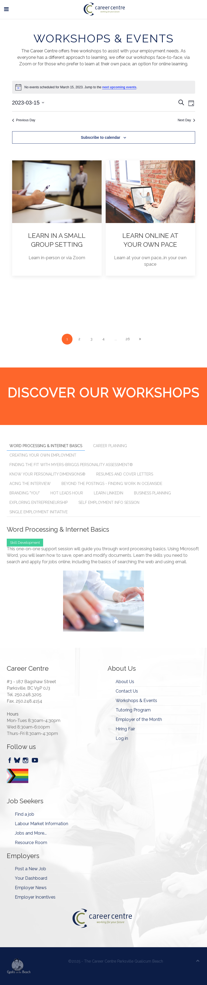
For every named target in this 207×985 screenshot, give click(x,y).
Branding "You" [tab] (24, 493)
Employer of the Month (139, 719)
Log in (122, 738)
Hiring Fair (125, 728)
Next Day (186, 120)
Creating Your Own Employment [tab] (42, 455)
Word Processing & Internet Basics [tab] (45, 446)
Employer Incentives (35, 897)
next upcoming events (119, 87)
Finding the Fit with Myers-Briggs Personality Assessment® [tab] (71, 465)
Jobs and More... (31, 833)
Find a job (24, 814)
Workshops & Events (136, 700)
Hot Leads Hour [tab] (66, 493)
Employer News (31, 887)
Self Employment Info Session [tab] (108, 502)
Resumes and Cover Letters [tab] (124, 474)
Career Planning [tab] (110, 446)
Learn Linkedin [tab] (108, 493)
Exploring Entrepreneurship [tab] (38, 502)
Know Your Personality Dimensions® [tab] (47, 474)
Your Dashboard (31, 878)
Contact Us (127, 691)
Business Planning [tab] (152, 493)
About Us (125, 681)
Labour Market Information (41, 823)
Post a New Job (30, 868)
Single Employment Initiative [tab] (38, 512)
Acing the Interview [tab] (30, 483)
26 (128, 339)
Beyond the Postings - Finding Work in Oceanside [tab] (111, 483)
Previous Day (23, 120)
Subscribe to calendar (100, 137)
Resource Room (31, 842)
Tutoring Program (133, 710)
